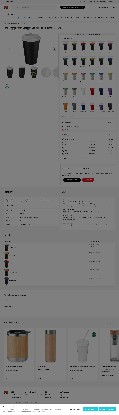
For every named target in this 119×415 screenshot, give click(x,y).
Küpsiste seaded (75, 409)
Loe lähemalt (41, 411)
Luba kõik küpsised (107, 409)
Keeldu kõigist (90, 409)
